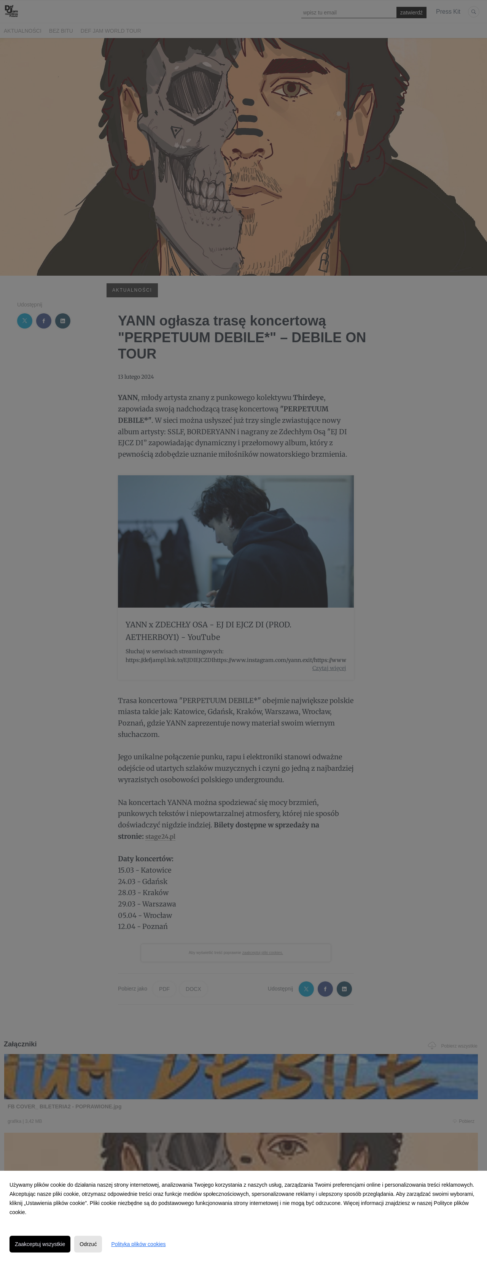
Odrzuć (88, 1244)
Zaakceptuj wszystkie (40, 1244)
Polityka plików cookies (138, 1244)
